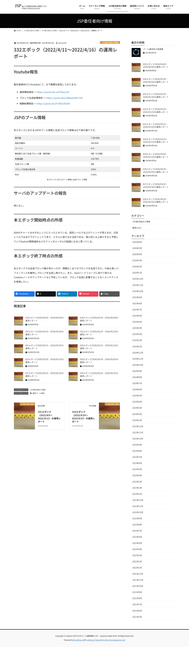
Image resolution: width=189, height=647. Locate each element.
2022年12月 (137, 500)
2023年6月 (137, 463)
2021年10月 (137, 586)
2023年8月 (137, 450)
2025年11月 (137, 285)
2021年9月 (137, 592)
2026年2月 (137, 266)
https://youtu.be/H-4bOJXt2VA (53, 103)
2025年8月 (137, 303)
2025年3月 (137, 334)
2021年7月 (137, 604)
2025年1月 (137, 346)
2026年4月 (137, 254)
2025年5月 (137, 321)
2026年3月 (137, 260)
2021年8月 (137, 598)
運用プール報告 (38, 393)
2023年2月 (137, 487)
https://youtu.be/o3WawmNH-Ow (64, 98)
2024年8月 (137, 377)
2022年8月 (137, 524)
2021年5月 (137, 616)
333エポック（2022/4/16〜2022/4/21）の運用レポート (83, 416)
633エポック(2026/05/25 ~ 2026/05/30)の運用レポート (44, 333)
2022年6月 (137, 536)
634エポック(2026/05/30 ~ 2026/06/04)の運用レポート (99, 319)
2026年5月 (137, 248)
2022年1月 (137, 567)
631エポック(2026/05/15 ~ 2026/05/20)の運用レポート (44, 347)
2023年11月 (137, 432)
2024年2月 (137, 414)
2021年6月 (137, 610)
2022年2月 (137, 561)
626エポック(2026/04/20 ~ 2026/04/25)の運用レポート (99, 374)
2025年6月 (137, 315)
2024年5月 (137, 395)
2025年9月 (137, 297)
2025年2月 (137, 340)
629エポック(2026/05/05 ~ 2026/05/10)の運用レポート (44, 361)
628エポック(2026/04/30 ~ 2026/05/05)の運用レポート (99, 361)
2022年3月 (137, 555)
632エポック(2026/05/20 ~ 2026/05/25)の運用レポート (99, 333)
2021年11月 (137, 579)
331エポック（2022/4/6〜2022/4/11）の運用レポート (49, 416)
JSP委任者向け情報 (110, 42)
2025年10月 (137, 291)
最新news (136, 227)
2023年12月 (137, 426)
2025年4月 (137, 327)
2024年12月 (137, 352)
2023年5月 (137, 469)
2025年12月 (137, 278)
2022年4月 (137, 549)
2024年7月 (137, 383)
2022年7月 (137, 530)
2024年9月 (137, 371)
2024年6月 (137, 389)
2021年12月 (137, 573)
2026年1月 (137, 272)
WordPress (78, 640)
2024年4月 (137, 401)
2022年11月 (137, 506)
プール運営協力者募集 (153, 49)
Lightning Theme (94, 640)
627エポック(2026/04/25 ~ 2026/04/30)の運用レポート (44, 374)
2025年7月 (137, 309)
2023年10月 (137, 438)
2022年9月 (137, 518)
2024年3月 (137, 407)
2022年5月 (137, 543)
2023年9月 (137, 444)
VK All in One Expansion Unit (113, 640)
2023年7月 (137, 457)
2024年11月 (137, 358)
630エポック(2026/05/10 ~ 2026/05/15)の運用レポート (99, 347)
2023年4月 (137, 475)
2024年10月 (137, 364)
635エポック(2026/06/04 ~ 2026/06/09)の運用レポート (44, 319)
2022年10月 (137, 512)
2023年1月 (137, 493)
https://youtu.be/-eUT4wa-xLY (53, 92)
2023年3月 (137, 481)
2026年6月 (137, 242)
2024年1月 (137, 420)
